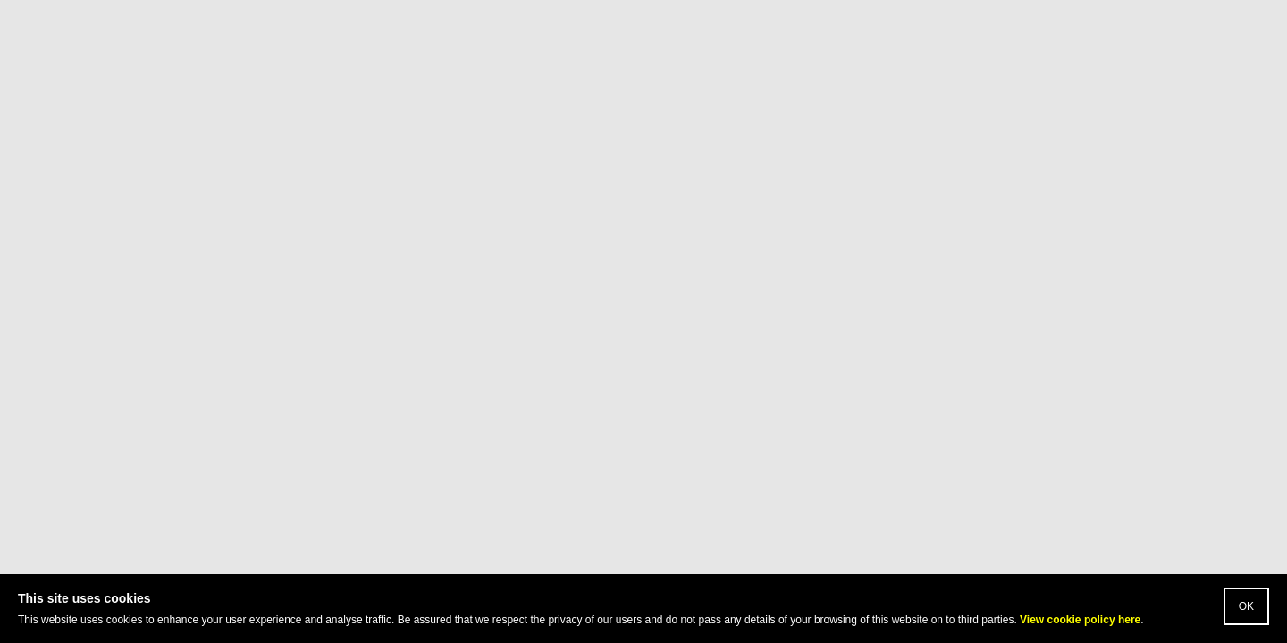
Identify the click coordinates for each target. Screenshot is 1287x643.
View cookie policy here (1080, 620)
